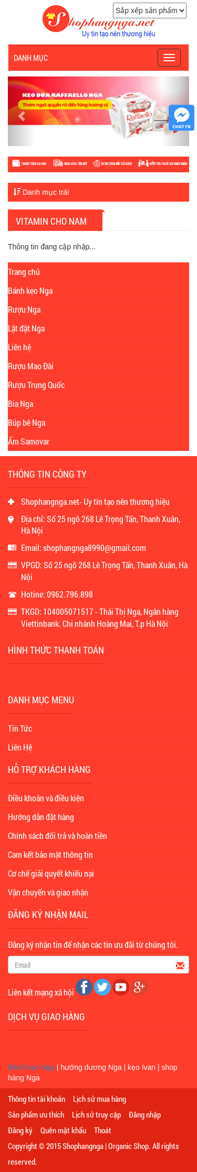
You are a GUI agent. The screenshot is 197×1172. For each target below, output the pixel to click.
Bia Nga (20, 403)
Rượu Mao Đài (31, 365)
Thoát (102, 1130)
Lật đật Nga (26, 328)
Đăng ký (20, 1130)
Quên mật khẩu (63, 1130)
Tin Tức (20, 728)
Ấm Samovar (28, 441)
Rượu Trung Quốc (36, 384)
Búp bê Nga (26, 422)
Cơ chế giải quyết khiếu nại (51, 873)
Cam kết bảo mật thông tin (50, 854)
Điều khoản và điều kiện (46, 797)
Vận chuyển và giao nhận (48, 892)
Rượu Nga (24, 309)
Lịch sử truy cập (96, 1114)
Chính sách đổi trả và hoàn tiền (57, 835)
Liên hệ (19, 346)
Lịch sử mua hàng (99, 1098)
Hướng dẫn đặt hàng (41, 816)
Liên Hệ (20, 747)
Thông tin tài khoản (36, 1098)
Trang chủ (24, 271)
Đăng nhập (145, 1114)
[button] (21, 111)
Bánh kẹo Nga (30, 290)
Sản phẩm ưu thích (36, 1114)
